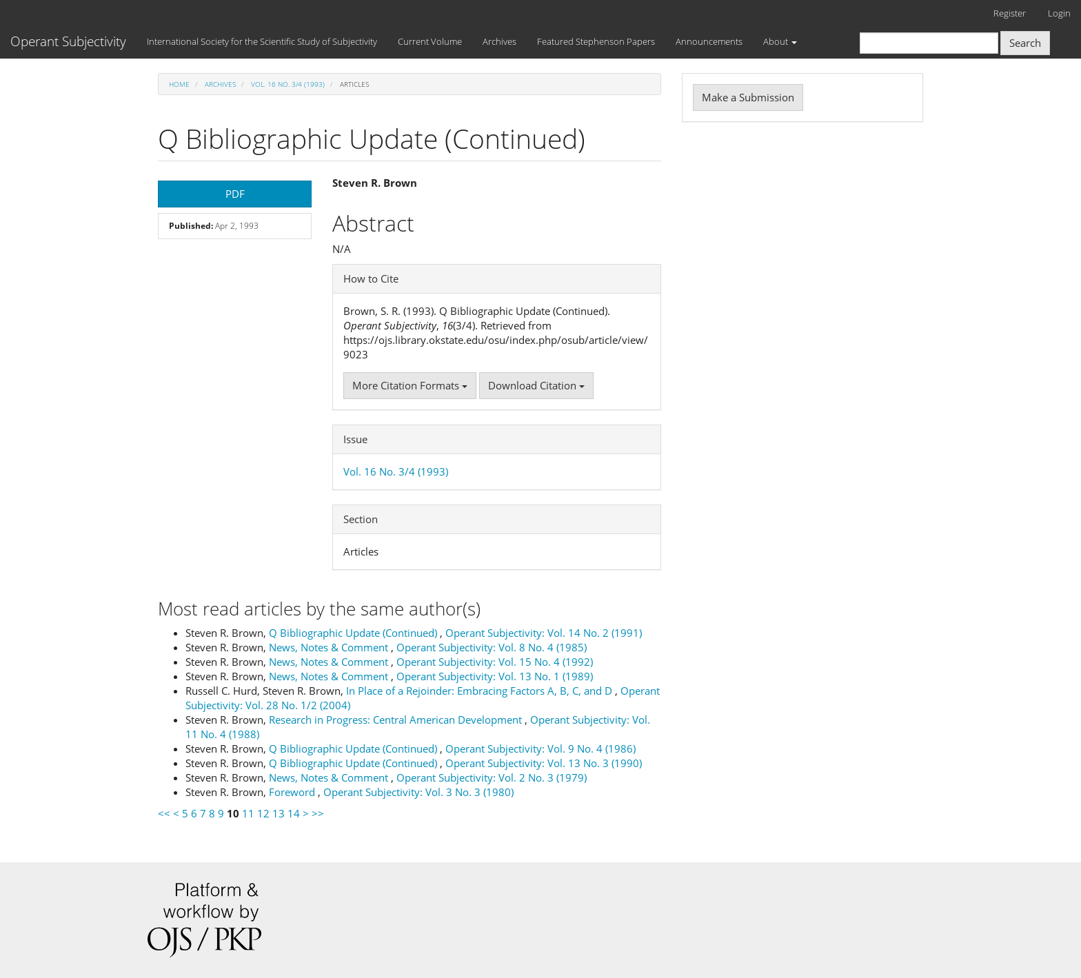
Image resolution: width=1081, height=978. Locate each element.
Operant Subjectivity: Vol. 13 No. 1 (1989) (494, 676)
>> (318, 813)
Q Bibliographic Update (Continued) (354, 633)
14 (293, 813)
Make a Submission (748, 97)
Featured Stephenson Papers (596, 41)
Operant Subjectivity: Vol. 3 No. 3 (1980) (418, 792)
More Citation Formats (409, 385)
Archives (499, 41)
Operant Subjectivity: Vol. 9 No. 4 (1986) (540, 748)
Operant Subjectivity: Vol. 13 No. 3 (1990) (543, 763)
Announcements (709, 41)
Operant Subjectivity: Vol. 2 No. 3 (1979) (491, 777)
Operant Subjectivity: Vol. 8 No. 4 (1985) (491, 647)
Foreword (293, 792)
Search (1025, 43)
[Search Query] (929, 43)
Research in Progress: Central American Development (397, 719)
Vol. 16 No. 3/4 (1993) (288, 84)
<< (164, 813)
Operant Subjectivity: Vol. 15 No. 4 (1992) (494, 662)
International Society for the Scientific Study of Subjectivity (262, 41)
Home (179, 84)
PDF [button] (235, 194)
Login (1059, 13)
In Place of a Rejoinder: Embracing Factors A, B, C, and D (480, 690)
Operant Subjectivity (68, 41)
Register (1009, 13)
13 (278, 813)
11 (248, 813)
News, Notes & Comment (330, 647)
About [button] (780, 41)
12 (263, 813)
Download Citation (536, 385)
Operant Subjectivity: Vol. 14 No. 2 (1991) (543, 633)
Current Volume (430, 41)
